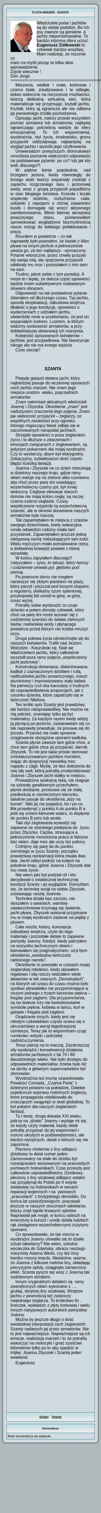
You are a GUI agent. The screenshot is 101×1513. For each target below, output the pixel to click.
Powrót (56, 1416)
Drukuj (44, 1416)
